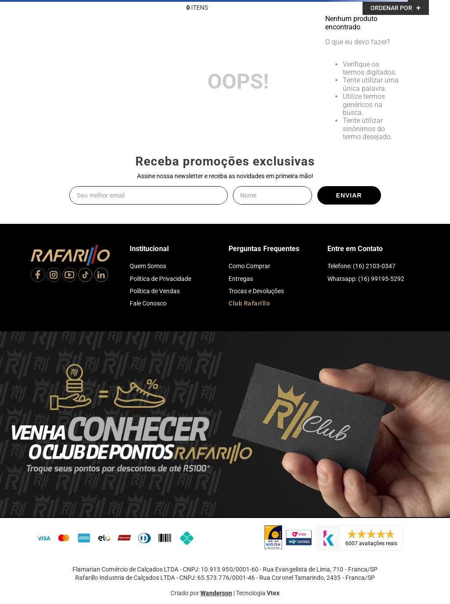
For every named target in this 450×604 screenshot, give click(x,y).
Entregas (241, 278)
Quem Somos (148, 266)
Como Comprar (249, 266)
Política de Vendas (155, 291)
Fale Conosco (148, 303)
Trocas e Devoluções (256, 291)
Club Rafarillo (249, 303)
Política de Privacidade (160, 278)
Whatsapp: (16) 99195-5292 (365, 278)
